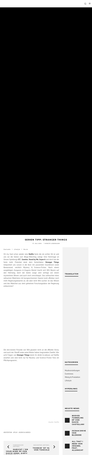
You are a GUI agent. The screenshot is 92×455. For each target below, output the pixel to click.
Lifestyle (68, 381)
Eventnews (69, 374)
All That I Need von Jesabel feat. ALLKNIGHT (77, 445)
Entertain (8, 432)
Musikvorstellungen (72, 370)
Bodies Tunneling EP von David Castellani (78, 420)
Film (15, 432)
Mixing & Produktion (72, 377)
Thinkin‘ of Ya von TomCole (41, 449)
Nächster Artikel (41, 445)
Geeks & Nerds (25, 432)
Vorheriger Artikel (18, 445)
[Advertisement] (75, 320)
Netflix (56, 355)
